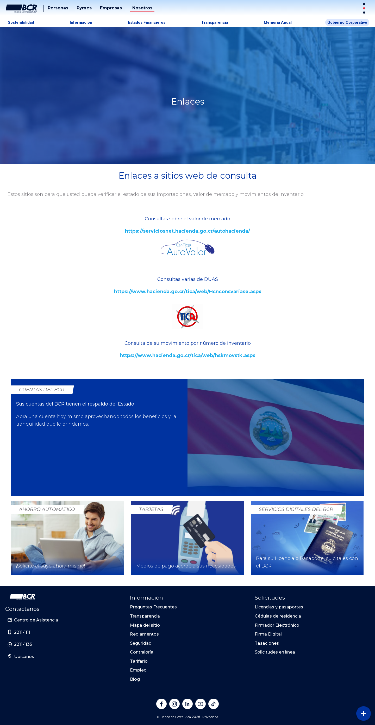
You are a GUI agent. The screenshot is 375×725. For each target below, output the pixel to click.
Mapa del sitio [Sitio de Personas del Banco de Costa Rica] (145, 625)
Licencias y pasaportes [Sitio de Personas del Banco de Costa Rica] (279, 607)
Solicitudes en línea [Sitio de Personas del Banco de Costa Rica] (275, 652)
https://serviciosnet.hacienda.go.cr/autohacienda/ (187, 231)
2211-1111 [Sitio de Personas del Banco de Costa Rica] (22, 632)
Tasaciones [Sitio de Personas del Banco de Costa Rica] (267, 643)
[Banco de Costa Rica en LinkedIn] (187, 704)
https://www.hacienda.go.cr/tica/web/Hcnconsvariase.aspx (187, 291)
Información (81, 22)
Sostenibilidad (21, 22)
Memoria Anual (278, 22)
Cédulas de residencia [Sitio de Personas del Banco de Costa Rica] (278, 616)
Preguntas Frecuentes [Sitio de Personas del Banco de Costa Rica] (153, 607)
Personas (58, 7)
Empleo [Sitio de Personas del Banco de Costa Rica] (138, 670)
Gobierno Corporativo (347, 22)
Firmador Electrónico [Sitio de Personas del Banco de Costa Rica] (277, 625)
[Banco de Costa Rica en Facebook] (161, 704)
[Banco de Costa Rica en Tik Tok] (213, 704)
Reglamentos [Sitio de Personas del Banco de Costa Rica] (144, 634)
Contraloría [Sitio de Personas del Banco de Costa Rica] (141, 652)
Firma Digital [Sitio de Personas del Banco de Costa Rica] (268, 634)
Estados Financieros (146, 22)
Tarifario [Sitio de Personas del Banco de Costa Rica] (139, 661)
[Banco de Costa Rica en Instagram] (174, 704)
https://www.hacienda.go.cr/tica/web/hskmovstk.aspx (187, 355)
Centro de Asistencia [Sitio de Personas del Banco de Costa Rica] (36, 620)
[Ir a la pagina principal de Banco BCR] (22, 597)
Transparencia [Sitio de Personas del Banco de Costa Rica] (145, 616)
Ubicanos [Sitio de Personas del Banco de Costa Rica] (24, 656)
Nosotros (142, 7)
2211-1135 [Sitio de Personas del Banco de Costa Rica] (23, 644)
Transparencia (214, 22)
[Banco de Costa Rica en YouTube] (200, 704)
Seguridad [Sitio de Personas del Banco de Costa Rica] (141, 643)
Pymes (84, 7)
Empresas (111, 7)
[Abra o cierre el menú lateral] (363, 713)
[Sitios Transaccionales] (364, 8)
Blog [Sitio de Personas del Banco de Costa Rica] (135, 679)
